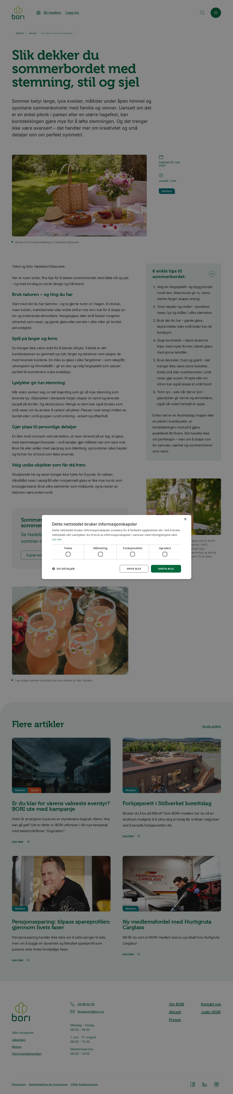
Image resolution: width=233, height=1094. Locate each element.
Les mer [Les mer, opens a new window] (57, 539)
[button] (63, 569)
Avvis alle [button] (132, 568)
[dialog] (116, 547)
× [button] (185, 519)
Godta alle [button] (165, 568)
